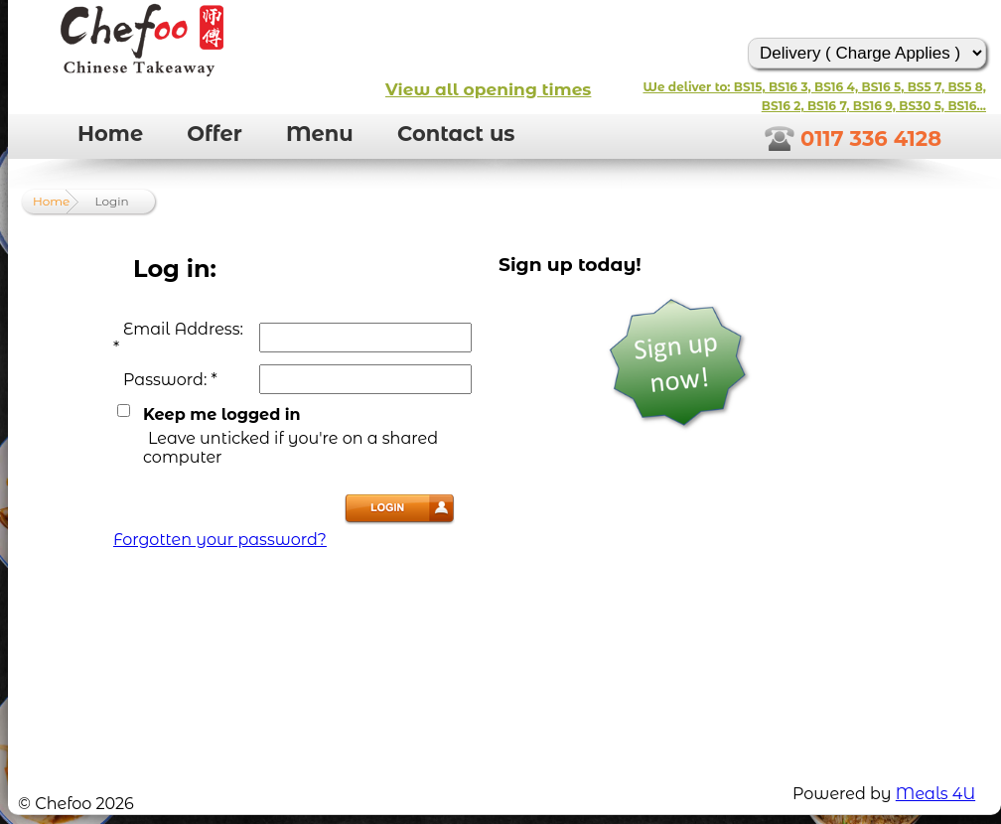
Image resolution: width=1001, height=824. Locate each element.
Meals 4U (935, 793)
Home (110, 133)
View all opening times (488, 89)
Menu (320, 133)
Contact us (456, 133)
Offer (214, 133)
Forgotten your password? (220, 539)
